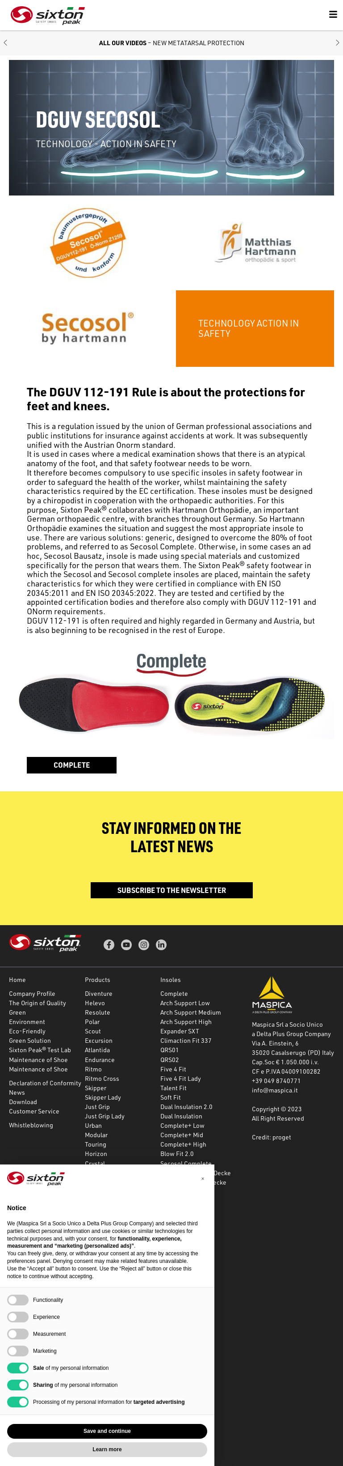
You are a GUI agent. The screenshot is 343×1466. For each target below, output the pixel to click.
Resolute (97, 1012)
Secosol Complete (186, 1163)
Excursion (99, 1040)
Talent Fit (173, 1088)
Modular (96, 1134)
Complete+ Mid (181, 1134)
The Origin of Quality (37, 1003)
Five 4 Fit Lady (180, 1078)
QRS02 (169, 1059)
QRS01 (169, 1049)
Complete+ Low (182, 1125)
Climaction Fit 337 (186, 1040)
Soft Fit (170, 1097)
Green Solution (30, 1040)
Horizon (96, 1153)
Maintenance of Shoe (38, 1059)
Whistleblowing (31, 1125)
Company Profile (32, 993)
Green (17, 1012)
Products (97, 979)
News (17, 1092)
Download (23, 1101)
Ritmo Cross (102, 1078)
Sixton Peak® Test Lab (40, 1049)
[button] (5, 43)
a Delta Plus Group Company (291, 1033)
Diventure (99, 993)
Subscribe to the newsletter (171, 890)
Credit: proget (271, 1137)
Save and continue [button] (107, 1431)
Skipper (95, 1088)
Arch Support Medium (190, 1012)
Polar (92, 1021)
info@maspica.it (275, 1090)
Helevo (95, 1003)
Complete (72, 764)
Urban (93, 1125)
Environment (27, 1021)
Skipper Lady (103, 1097)
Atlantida (97, 1049)
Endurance (100, 1059)
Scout (93, 1031)
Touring (95, 1144)
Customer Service (34, 1111)
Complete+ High (183, 1144)
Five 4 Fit (173, 1069)
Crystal (95, 1163)
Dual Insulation (181, 1116)
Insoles (170, 979)
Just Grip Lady (105, 1116)
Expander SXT (179, 1031)
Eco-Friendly (27, 1031)
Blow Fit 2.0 (177, 1153)
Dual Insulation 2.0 (186, 1106)
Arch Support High (186, 1021)
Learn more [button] (106, 1449)
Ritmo (93, 1069)
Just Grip (97, 1106)
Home (17, 979)
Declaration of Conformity (45, 1083)
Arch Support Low (185, 1003)
